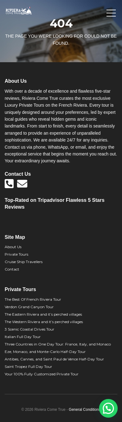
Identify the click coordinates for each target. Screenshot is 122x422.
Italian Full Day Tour (23, 336)
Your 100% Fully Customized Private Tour (42, 374)
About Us (13, 246)
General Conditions (85, 409)
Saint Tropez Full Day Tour (28, 366)
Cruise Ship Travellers (24, 261)
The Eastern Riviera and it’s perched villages (43, 314)
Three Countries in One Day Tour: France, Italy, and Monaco (58, 344)
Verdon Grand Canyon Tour (29, 306)
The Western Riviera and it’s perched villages (44, 321)
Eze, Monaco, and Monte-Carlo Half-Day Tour (45, 351)
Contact (12, 269)
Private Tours (16, 254)
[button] (108, 408)
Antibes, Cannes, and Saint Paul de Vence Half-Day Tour (54, 359)
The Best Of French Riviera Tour (33, 299)
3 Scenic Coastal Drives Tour (29, 329)
